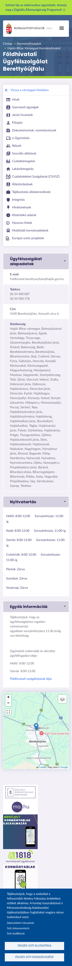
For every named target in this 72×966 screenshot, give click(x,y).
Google (64, 767)
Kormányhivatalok (25, 28)
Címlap (7, 43)
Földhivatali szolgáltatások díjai (31, 678)
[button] (36, 261)
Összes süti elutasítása (34, 945)
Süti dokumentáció (18, 928)
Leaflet (41, 767)
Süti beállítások (16, 933)
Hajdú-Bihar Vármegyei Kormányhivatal (33, 48)
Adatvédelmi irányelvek (20, 923)
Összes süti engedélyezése (34, 957)
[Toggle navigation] (61, 28)
